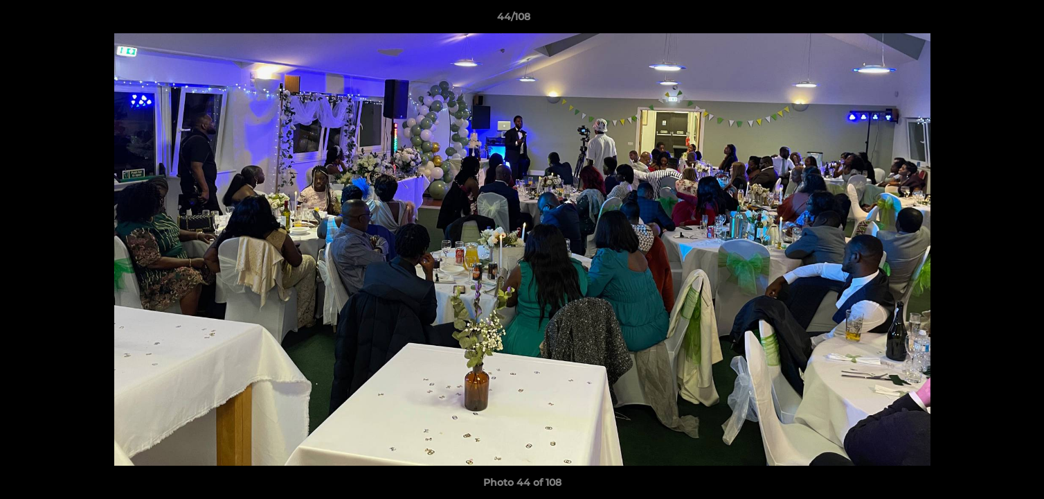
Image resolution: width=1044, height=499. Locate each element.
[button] (986, 20)
